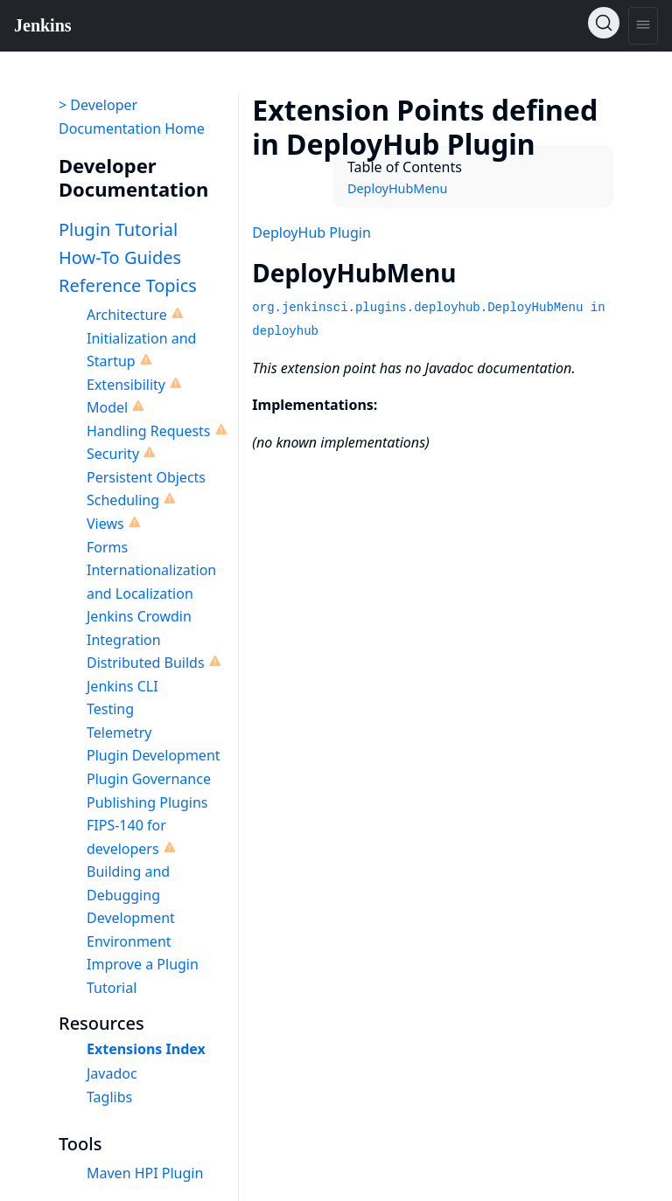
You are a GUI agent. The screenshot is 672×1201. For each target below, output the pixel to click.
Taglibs (109, 1097)
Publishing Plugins (147, 802)
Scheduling (123, 500)
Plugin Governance (149, 778)
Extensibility (126, 384)
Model (107, 407)
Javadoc (112, 1073)
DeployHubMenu (397, 188)
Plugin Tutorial (118, 229)
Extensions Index (146, 1049)
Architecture (127, 314)
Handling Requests (149, 431)
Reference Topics (128, 285)
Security (113, 453)
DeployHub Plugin (311, 232)
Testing (110, 709)
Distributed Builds (146, 662)
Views (105, 523)
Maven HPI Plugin (145, 1173)
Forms (107, 547)
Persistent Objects (146, 477)
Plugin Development (153, 755)
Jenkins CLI (122, 686)
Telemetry (119, 732)
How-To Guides (120, 257)
